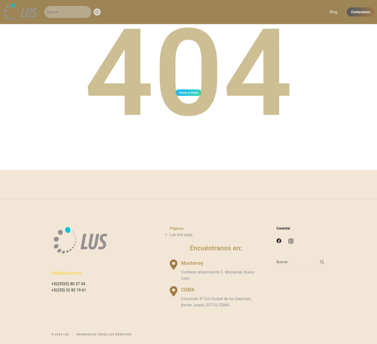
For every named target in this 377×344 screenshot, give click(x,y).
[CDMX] (173, 291)
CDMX (188, 290)
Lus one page (181, 234)
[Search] (97, 12)
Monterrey (192, 263)
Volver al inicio (188, 94)
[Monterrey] (173, 265)
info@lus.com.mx (66, 273)
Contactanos (360, 12)
